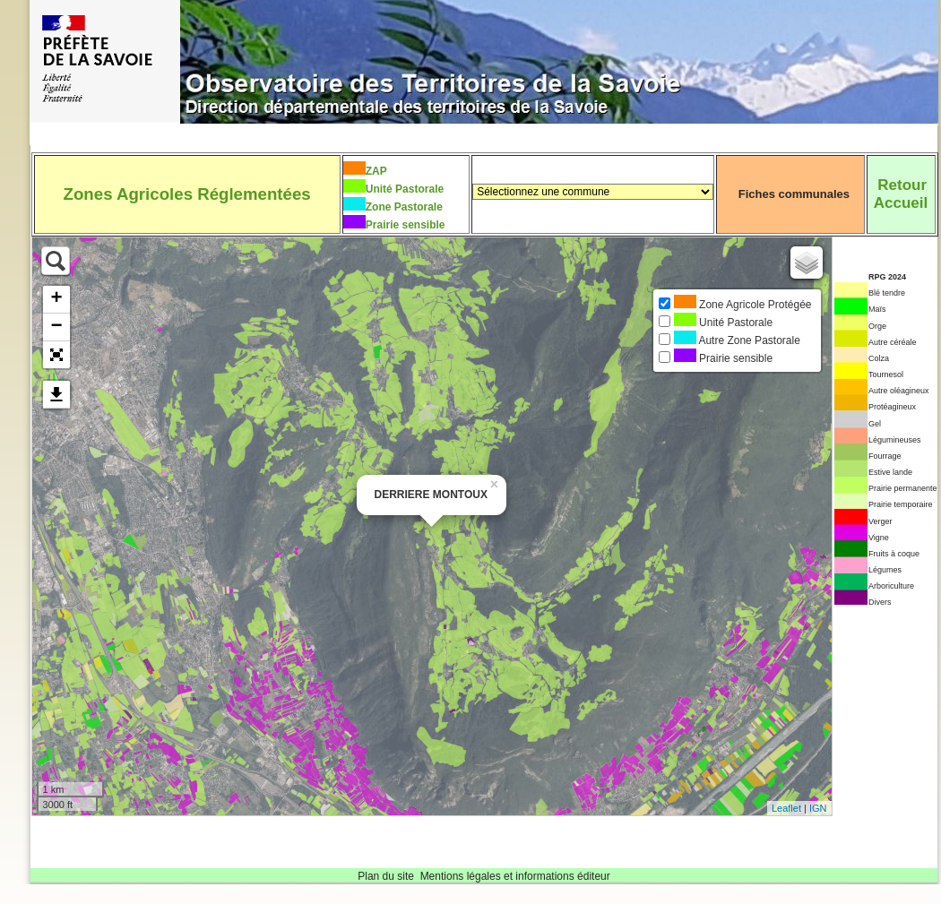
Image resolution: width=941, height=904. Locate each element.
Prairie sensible (405, 225)
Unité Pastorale (405, 189)
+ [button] (56, 299)
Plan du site (386, 876)
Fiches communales (794, 194)
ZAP (376, 171)
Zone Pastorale (404, 207)
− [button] (56, 327)
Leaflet (786, 808)
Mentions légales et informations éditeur (515, 876)
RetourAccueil (901, 193)
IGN (818, 808)
